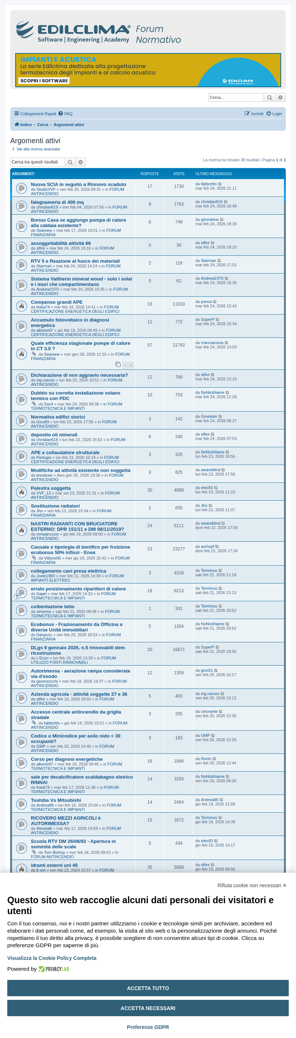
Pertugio (43, 457)
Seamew (44, 230)
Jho (39, 511)
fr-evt (40, 870)
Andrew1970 (47, 289)
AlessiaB (44, 828)
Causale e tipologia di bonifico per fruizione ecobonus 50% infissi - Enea (80, 549)
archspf (207, 546)
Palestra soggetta (51, 488)
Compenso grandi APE (56, 302)
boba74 (43, 307)
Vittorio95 (52, 558)
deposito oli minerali (54, 434)
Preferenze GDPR (148, 1027)
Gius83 (42, 422)
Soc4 (48, 404)
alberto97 (44, 330)
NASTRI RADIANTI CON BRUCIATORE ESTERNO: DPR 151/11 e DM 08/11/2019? (77, 526)
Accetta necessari (148, 1008)
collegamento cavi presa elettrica (68, 571)
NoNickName (212, 392)
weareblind (210, 470)
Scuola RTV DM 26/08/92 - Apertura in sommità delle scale (73, 844)
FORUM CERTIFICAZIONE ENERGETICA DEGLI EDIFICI (75, 309)
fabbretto (208, 184)
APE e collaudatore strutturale (65, 452)
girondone (210, 219)
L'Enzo (42, 658)
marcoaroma (212, 342)
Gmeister (209, 416)
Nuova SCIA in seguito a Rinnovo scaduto (78, 184)
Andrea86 (45, 805)
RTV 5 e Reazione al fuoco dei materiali (75, 261)
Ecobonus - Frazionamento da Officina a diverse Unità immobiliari (76, 627)
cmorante (209, 711)
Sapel (41, 593)
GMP (40, 746)
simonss (43, 611)
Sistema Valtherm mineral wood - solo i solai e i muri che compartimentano (81, 281)
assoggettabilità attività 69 (61, 243)
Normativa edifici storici (58, 417)
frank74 (43, 787)
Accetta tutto (148, 988)
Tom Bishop (54, 852)
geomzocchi (47, 681)
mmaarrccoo (47, 534)
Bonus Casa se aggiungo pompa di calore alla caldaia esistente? (78, 222)
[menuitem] (65, 113)
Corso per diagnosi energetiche (67, 759)
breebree (44, 475)
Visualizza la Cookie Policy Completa (52, 958)
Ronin (206, 758)
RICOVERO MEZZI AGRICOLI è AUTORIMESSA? (66, 820)
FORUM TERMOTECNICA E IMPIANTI (76, 406)
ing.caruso (45, 380)
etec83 (207, 487)
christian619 (47, 207)
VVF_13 (43, 493)
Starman (44, 266)
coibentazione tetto (52, 606)
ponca (206, 301)
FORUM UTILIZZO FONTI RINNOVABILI (73, 660)
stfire (40, 248)
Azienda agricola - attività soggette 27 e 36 (79, 694)
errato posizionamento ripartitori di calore (78, 588)
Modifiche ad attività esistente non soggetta (80, 470)
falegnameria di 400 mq (57, 202)
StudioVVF (46, 189)
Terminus (209, 570)
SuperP (207, 319)
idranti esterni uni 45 (54, 865)
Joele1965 (45, 576)
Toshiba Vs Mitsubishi (56, 800)
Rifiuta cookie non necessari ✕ (252, 885)
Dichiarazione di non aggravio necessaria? (79, 375)
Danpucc (44, 635)
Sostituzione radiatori (55, 506)
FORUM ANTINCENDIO (52, 857)
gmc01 (207, 670)
